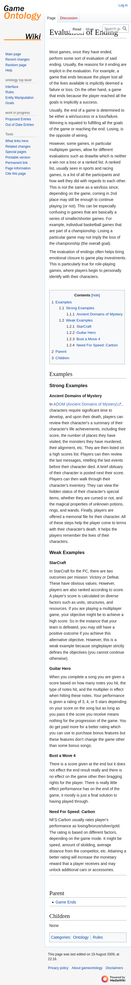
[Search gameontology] (116, 29)
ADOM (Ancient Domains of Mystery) (86, 404)
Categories (60, 937)
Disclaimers (114, 968)
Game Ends (65, 902)
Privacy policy (58, 968)
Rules (98, 937)
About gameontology (87, 968)
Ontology (81, 937)
